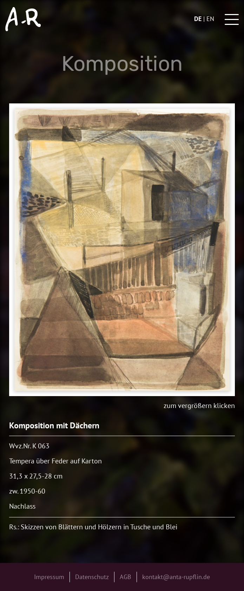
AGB (125, 577)
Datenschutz (92, 577)
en (210, 19)
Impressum (49, 577)
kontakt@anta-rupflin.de (176, 577)
